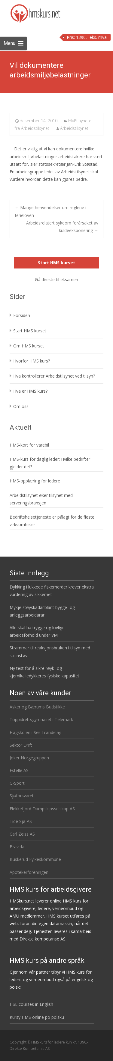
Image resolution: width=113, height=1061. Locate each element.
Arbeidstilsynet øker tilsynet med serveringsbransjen (41, 499)
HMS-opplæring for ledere (35, 481)
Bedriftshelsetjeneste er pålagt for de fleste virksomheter (52, 520)
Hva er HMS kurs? (30, 391)
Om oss (21, 406)
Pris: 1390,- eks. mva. (87, 37)
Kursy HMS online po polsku (37, 1017)
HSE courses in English (31, 1004)
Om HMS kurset (28, 346)
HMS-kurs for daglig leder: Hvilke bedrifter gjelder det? (50, 462)
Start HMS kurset (56, 262)
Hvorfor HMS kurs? (31, 361)
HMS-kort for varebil (29, 445)
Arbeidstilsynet (74, 128)
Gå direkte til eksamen (56, 279)
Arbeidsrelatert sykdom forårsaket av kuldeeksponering (62, 226)
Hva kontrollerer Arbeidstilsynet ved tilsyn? (54, 376)
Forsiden (21, 315)
